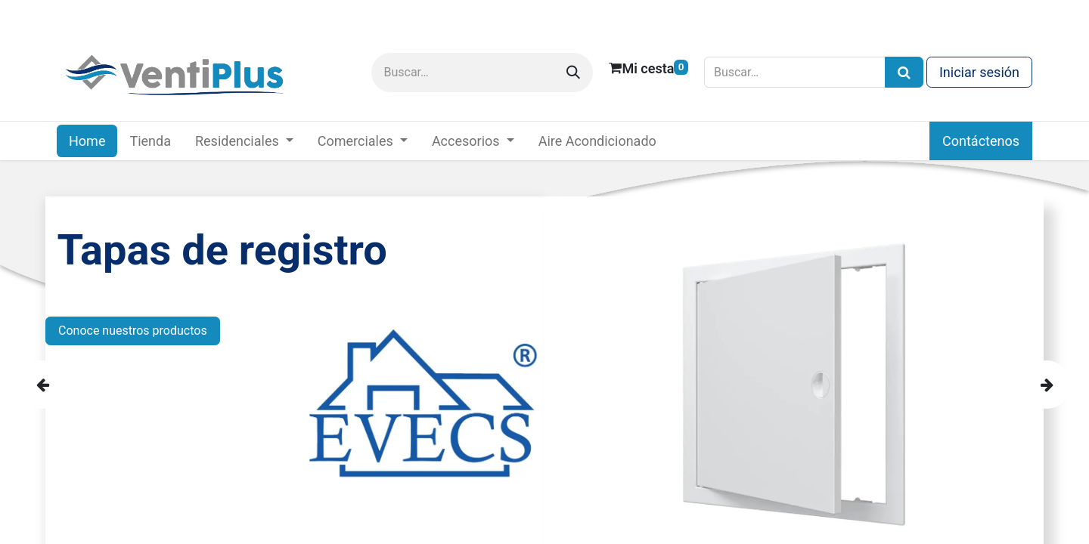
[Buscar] (573, 72)
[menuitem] (87, 141)
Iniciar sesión (979, 72)
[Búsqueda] (904, 72)
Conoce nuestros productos (132, 330)
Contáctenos (980, 141)
